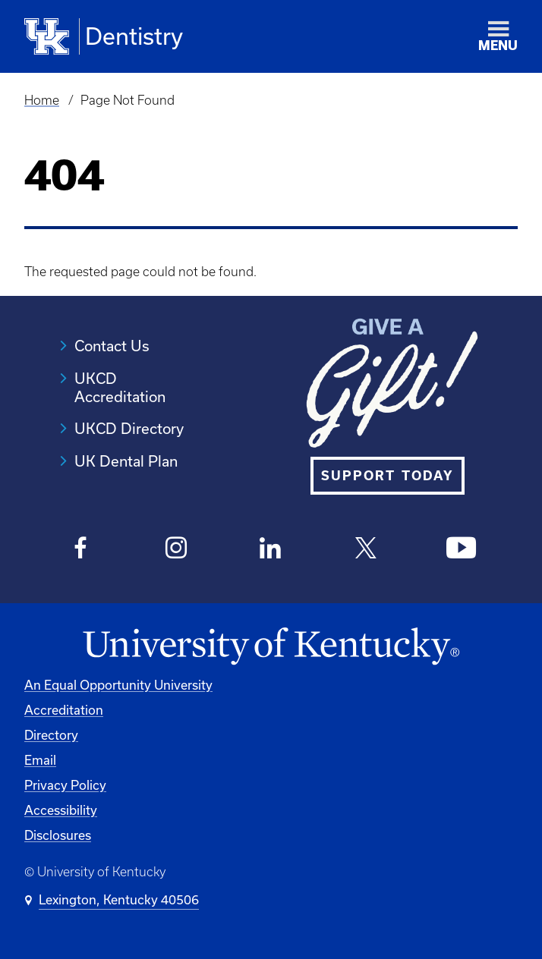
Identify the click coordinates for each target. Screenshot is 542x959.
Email (40, 760)
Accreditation (63, 710)
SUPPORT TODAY (387, 476)
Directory (51, 735)
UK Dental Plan (126, 461)
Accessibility (60, 810)
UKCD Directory (129, 428)
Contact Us (112, 345)
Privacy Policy (65, 785)
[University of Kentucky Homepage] (271, 646)
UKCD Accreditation (119, 387)
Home (41, 100)
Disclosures (57, 835)
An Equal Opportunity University (118, 685)
